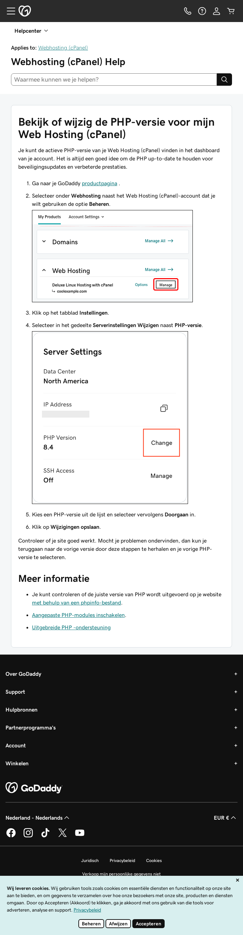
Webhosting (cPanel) (63, 47)
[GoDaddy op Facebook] (10, 836)
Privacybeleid (122, 860)
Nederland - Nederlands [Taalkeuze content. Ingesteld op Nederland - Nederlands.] (38, 817)
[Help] (202, 11)
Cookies (154, 860)
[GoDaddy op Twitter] (62, 836)
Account (15, 745)
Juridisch (90, 860)
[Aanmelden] (216, 11)
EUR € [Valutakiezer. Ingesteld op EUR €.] (226, 817)
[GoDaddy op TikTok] (45, 836)
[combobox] (114, 79)
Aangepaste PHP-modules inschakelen (78, 615)
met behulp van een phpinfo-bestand (76, 602)
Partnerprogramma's (30, 727)
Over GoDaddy (23, 673)
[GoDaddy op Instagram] (28, 836)
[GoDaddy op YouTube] (79, 836)
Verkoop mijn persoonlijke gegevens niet (121, 874)
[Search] (224, 79)
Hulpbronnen (21, 709)
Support (15, 691)
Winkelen (17, 763)
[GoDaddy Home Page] (34, 788)
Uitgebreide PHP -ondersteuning (71, 627)
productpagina (99, 183)
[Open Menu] (8, 11)
